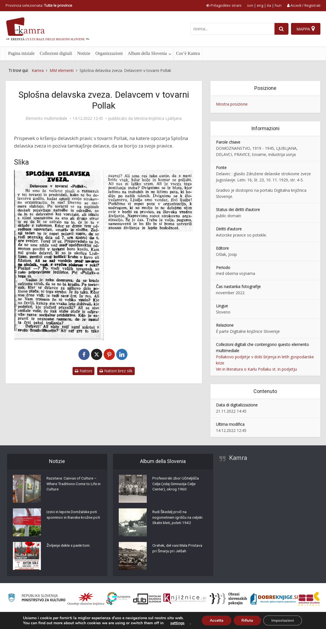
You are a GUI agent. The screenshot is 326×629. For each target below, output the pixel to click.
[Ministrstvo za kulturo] (36, 599)
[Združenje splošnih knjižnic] (309, 599)
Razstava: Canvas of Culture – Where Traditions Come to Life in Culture (73, 484)
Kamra (238, 457)
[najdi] (281, 29)
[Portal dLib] (147, 599)
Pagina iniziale (21, 53)
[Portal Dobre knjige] (274, 598)
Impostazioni (283, 620)
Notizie (83, 53)
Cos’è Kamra (188, 53)
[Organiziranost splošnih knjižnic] (86, 599)
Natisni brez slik (115, 370)
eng (260, 5)
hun (278, 5)
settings (175, 622)
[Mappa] (305, 29)
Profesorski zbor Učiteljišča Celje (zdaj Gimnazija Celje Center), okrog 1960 (176, 484)
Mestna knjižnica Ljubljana (158, 118)
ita (269, 5)
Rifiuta (247, 620)
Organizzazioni (109, 53)
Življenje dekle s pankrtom (69, 546)
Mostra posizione (232, 104)
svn (250, 5)
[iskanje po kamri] (232, 29)
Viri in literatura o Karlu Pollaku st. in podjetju (256, 369)
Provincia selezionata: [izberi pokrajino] (39, 5)
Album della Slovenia (147, 53)
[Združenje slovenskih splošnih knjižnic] (184, 598)
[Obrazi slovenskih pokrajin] (228, 599)
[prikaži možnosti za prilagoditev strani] (223, 5)
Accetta (215, 620)
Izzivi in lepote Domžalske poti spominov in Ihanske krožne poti (72, 518)
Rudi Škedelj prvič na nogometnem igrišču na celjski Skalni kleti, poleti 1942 (179, 518)
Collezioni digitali (56, 53)
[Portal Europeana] (118, 598)
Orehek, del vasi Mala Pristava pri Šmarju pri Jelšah (178, 549)
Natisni (83, 370)
